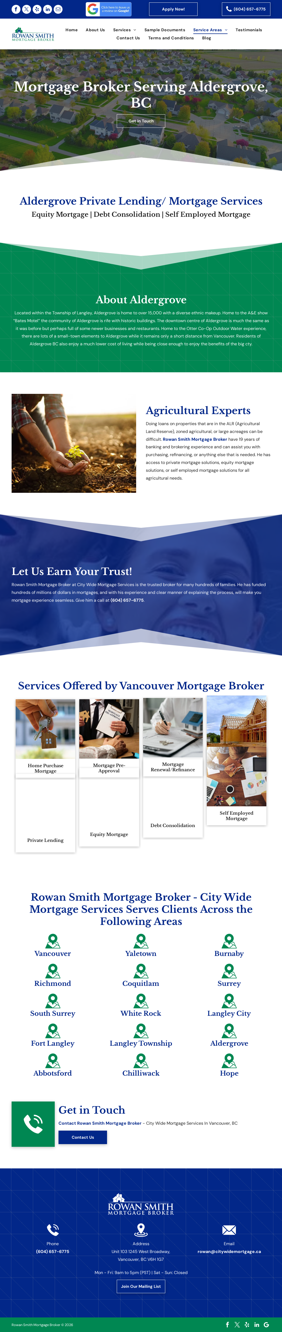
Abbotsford (48, 1073)
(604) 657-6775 (127, 600)
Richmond (48, 983)
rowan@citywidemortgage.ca (229, 1251)
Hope (233, 1073)
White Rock (141, 1015)
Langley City (234, 1013)
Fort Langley (48, 1043)
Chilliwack (141, 1075)
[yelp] (37, 9)
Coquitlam (140, 985)
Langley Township (141, 1045)
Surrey (233, 983)
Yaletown (140, 955)
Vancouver (48, 954)
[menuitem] (71, 30)
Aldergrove (234, 1043)
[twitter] (26, 9)
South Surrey (48, 1013)
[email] (58, 9)
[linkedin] (47, 9)
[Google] (266, 1325)
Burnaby (234, 954)
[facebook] (16, 9)
